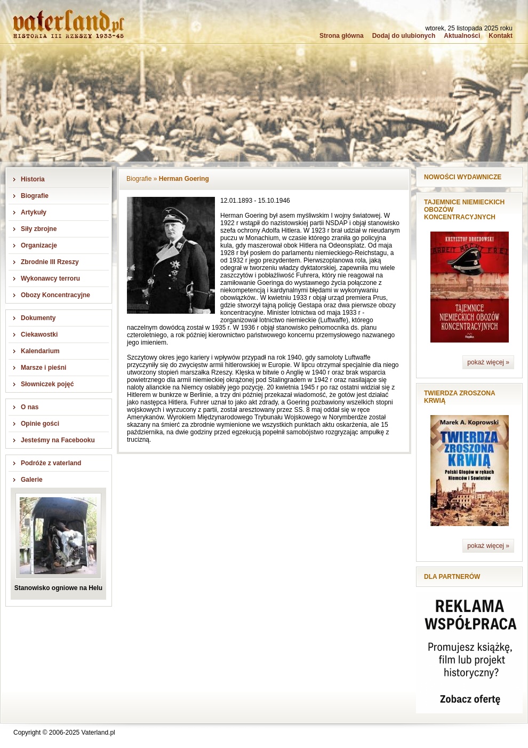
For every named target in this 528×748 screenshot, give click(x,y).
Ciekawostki (39, 334)
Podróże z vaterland (51, 463)
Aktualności (462, 35)
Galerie (32, 479)
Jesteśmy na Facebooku (58, 440)
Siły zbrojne (39, 229)
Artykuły (33, 212)
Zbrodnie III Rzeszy (50, 262)
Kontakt (501, 35)
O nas (29, 407)
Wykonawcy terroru (50, 278)
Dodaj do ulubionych (404, 35)
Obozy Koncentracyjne (55, 295)
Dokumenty (38, 318)
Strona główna (341, 35)
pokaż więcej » (488, 362)
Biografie (35, 196)
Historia (33, 179)
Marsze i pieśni (43, 367)
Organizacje (39, 245)
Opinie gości (40, 423)
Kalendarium (40, 351)
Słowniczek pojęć (47, 384)
